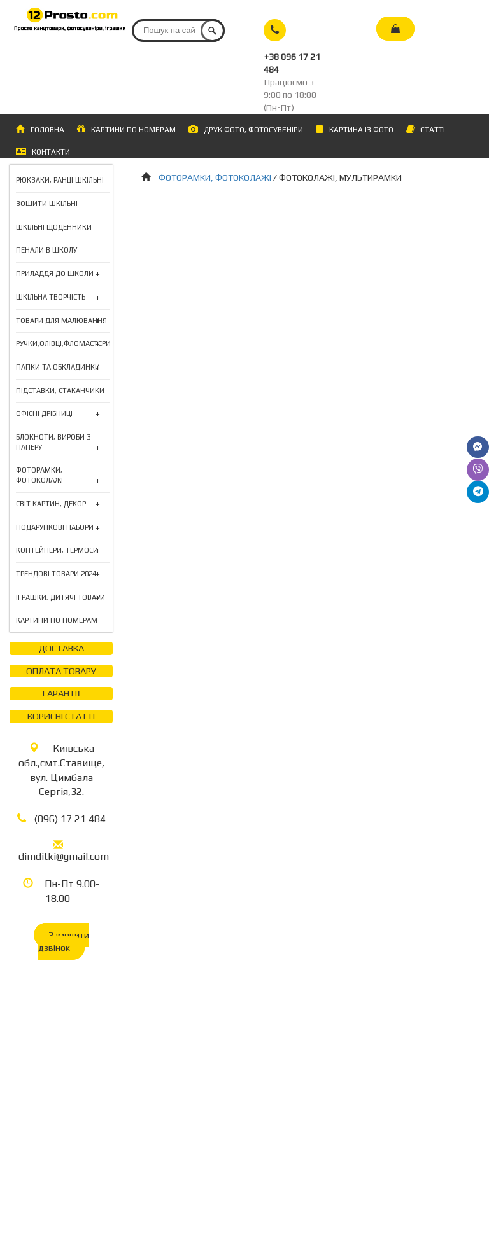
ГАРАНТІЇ (61, 693)
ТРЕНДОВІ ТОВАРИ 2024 (56, 574)
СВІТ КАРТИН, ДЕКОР (51, 504)
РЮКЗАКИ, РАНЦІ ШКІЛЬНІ (60, 181)
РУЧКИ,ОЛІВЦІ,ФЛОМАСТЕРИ (63, 344)
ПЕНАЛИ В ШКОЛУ (46, 250)
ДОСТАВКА (61, 647)
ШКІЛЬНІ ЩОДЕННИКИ (54, 227)
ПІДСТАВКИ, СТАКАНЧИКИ (60, 390)
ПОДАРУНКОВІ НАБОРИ (55, 528)
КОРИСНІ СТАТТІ (61, 715)
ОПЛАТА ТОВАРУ (61, 670)
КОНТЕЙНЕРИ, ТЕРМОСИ (57, 551)
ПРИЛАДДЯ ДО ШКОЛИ (55, 274)
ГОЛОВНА (40, 129)
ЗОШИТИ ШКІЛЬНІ (47, 203)
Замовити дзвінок (63, 941)
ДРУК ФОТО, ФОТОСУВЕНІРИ (245, 129)
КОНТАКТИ (43, 151)
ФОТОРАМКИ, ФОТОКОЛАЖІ (63, 475)
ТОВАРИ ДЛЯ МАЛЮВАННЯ (61, 321)
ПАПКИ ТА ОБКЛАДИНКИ (58, 368)
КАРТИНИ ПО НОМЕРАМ (126, 129)
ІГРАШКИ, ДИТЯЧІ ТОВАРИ (60, 598)
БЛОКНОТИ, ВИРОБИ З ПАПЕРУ (63, 442)
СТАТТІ (425, 129)
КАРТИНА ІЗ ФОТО (354, 129)
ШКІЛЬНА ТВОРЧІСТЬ (50, 298)
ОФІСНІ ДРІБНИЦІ (44, 414)
